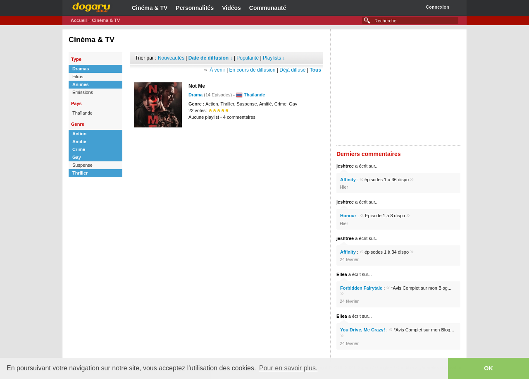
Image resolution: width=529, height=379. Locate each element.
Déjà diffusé (292, 70)
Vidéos (231, 8)
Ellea (341, 274)
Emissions (82, 92)
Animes (80, 84)
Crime (78, 149)
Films (77, 76)
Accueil (79, 20)
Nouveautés (171, 58)
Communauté (267, 8)
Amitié (79, 141)
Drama (195, 94)
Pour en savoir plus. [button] (288, 368)
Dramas (80, 68)
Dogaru (91, 6)
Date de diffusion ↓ (210, 58)
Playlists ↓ (274, 58)
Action (79, 133)
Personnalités (195, 8)
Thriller (80, 172)
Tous (315, 70)
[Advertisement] (226, 143)
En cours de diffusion (252, 70)
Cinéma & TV (149, 8)
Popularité (247, 58)
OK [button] (488, 368)
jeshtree (345, 165)
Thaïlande (82, 112)
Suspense (82, 165)
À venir (217, 70)
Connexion (437, 7)
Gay (76, 157)
